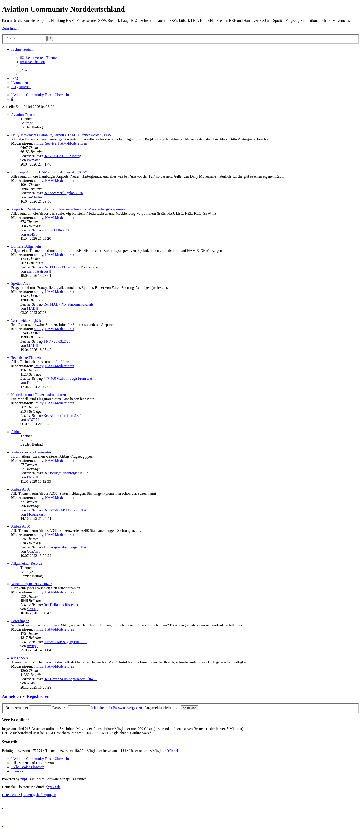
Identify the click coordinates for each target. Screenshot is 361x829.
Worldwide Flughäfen (27, 320)
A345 (31, 234)
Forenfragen (20, 621)
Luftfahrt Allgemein (26, 246)
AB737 (32, 420)
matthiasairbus (37, 271)
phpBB (25, 779)
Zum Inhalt (10, 28)
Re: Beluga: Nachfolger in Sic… (68, 473)
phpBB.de (53, 787)
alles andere (20, 658)
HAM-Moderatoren (72, 143)
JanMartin (34, 197)
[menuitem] (39, 58)
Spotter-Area (20, 283)
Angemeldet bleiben (161, 708)
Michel (172, 751)
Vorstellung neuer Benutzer (31, 584)
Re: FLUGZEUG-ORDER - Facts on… (73, 267)
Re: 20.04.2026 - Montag (62, 156)
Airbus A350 (20, 489)
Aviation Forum (23, 115)
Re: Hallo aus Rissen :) (61, 605)
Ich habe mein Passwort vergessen (116, 708)
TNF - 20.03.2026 (57, 341)
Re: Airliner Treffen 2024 (62, 416)
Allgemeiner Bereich (26, 563)
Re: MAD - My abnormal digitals (68, 304)
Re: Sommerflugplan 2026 (63, 193)
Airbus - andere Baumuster (31, 452)
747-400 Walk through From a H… (70, 378)
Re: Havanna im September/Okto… (70, 679)
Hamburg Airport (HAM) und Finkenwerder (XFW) (49, 172)
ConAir (32, 551)
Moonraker (35, 514)
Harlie (31, 383)
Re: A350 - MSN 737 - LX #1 (66, 510)
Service (50, 143)
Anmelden (11, 696)
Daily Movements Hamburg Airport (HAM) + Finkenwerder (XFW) (62, 135)
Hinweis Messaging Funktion (65, 642)
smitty (38, 143)
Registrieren (38, 696)
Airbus (16, 432)
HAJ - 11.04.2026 (57, 230)
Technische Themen (26, 358)
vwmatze (33, 160)
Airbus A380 (20, 526)
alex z (31, 609)
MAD (31, 308)
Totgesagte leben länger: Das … (67, 547)
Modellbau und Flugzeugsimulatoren (38, 395)
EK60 (31, 477)
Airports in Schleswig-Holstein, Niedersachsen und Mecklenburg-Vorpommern (70, 209)
